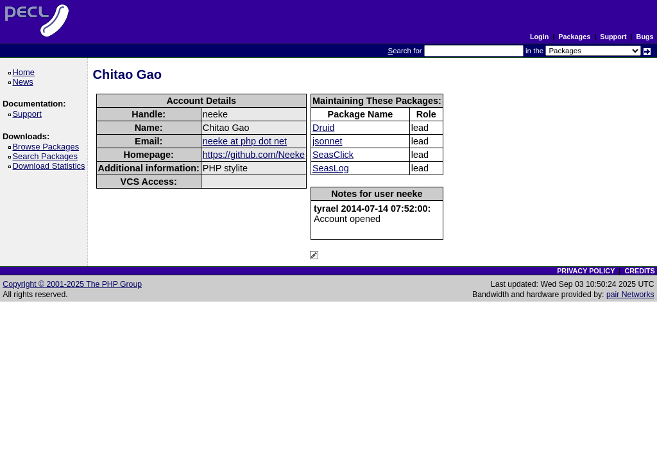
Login (539, 36)
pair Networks (630, 294)
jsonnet (327, 141)
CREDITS (639, 271)
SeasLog (330, 168)
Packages (574, 36)
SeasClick (333, 155)
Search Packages (47, 156)
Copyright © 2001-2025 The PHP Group (72, 284)
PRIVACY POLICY (586, 271)
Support (613, 36)
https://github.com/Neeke (254, 155)
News (24, 82)
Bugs (645, 36)
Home (25, 72)
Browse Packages (48, 146)
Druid (323, 128)
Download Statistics (50, 166)
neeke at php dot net (245, 141)
